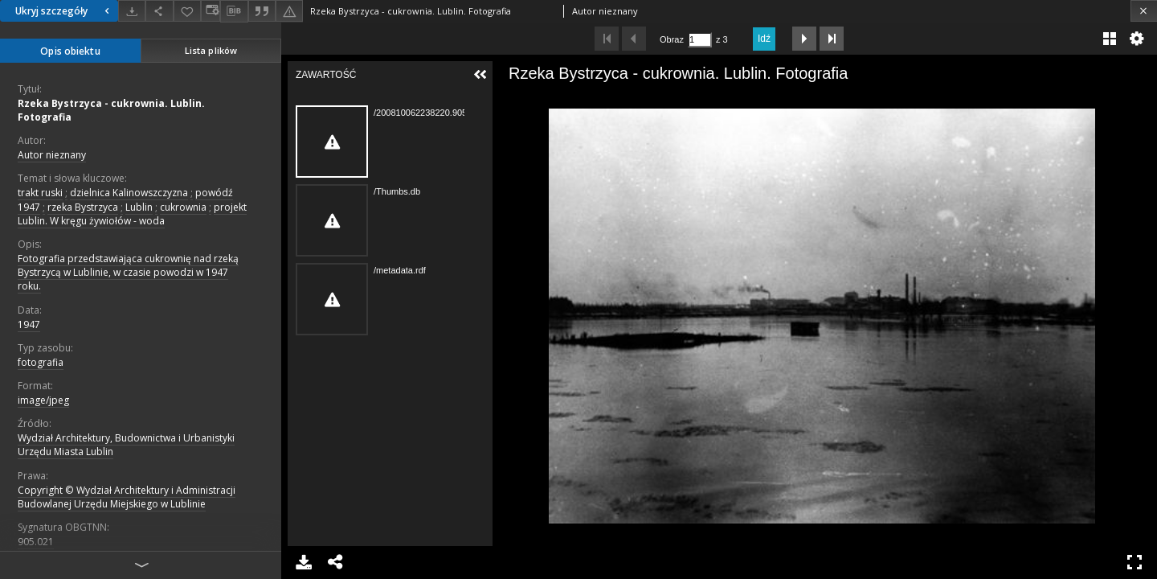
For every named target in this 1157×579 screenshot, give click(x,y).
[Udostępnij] (159, 11)
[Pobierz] (131, 11)
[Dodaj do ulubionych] (187, 11)
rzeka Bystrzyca (82, 207)
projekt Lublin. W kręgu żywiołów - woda (132, 214)
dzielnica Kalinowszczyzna (129, 192)
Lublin (139, 207)
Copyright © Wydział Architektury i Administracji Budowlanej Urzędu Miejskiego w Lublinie (126, 497)
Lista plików (211, 50)
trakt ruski (40, 192)
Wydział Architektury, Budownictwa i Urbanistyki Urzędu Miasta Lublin (126, 444)
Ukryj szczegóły (64, 11)
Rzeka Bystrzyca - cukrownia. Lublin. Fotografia (111, 110)
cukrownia (183, 207)
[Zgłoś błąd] (289, 11)
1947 (29, 324)
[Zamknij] (1143, 11)
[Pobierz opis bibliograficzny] (233, 11)
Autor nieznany (52, 155)
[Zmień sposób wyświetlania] (210, 11)
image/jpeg (43, 400)
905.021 (36, 541)
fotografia (40, 362)
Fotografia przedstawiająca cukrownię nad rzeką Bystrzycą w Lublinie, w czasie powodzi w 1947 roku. (128, 272)
